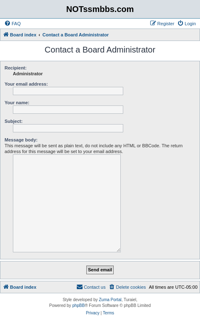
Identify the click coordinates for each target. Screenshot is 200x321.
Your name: (17, 102)
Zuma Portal (110, 299)
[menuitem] (12, 24)
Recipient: (16, 67)
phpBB (78, 305)
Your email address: (26, 83)
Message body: (21, 139)
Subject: (13, 121)
